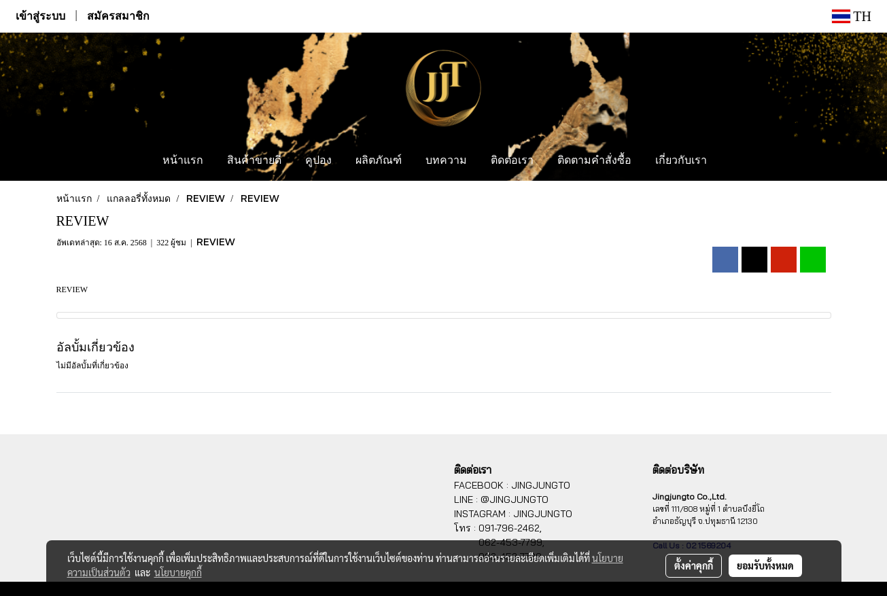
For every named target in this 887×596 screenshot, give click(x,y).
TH (851, 16)
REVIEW (215, 241)
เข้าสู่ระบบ (40, 16)
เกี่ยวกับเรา (681, 161)
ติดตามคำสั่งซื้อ (594, 161)
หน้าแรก (182, 161)
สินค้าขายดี (254, 161)
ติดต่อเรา (512, 161)
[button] (731, 161)
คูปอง (318, 161)
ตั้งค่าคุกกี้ (693, 565)
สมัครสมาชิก (118, 16)
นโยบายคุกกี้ (178, 572)
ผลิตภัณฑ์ (378, 161)
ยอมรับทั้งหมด (765, 565)
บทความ (446, 161)
